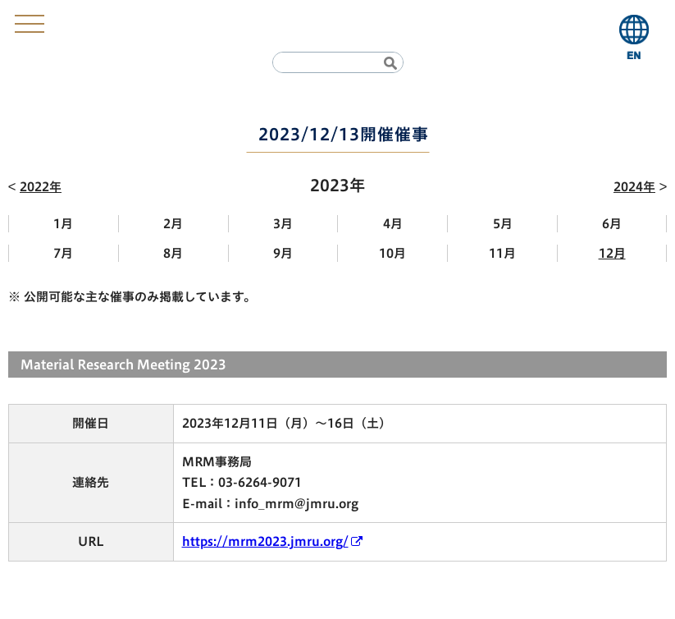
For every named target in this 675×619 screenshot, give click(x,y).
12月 (612, 253)
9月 (283, 253)
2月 (173, 224)
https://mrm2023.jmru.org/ (265, 541)
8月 (173, 253)
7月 (63, 253)
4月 (393, 224)
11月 (502, 253)
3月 (283, 224)
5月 (503, 224)
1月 (63, 224)
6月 (612, 224)
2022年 (41, 187)
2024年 (634, 187)
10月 (392, 253)
